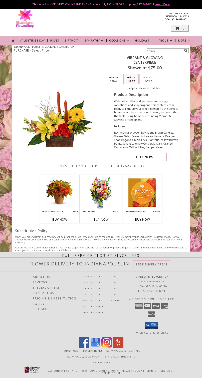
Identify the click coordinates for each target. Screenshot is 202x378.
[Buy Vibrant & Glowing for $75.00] (145, 157)
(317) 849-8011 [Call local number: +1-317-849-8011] (180, 19)
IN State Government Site (118, 356)
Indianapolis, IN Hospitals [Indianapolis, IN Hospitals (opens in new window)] (123, 350)
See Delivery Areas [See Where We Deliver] (151, 264)
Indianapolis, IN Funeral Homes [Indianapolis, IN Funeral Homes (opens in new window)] (82, 350)
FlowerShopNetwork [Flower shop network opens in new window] (103, 370)
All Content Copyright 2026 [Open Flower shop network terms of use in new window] (68, 370)
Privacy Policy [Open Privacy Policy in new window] (132, 370)
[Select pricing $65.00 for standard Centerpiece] (114, 79)
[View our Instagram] (106, 346)
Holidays (144, 40)
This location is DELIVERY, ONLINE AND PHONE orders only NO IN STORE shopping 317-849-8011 (101, 4)
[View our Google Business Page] (95, 346)
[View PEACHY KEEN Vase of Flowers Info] (101, 192)
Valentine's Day (32, 40)
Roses (54, 40)
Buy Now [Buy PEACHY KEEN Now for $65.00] (101, 219)
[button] (180, 28)
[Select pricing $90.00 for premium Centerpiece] (148, 79)
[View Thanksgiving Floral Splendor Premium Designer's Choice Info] (142, 192)
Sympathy (94, 40)
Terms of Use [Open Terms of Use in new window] (111, 372)
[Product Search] (164, 51)
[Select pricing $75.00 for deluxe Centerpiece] (131, 79)
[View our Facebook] (84, 346)
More (184, 40)
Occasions (119, 40)
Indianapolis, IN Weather (83, 356)
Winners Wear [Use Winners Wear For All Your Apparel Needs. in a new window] (101, 362)
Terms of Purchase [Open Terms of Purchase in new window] (158, 370)
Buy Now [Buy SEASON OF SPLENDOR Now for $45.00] (59, 219)
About (166, 40)
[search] (185, 51)
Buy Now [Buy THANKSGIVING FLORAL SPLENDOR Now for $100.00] (142, 219)
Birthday (72, 40)
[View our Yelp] (118, 346)
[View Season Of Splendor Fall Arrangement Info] (60, 192)
